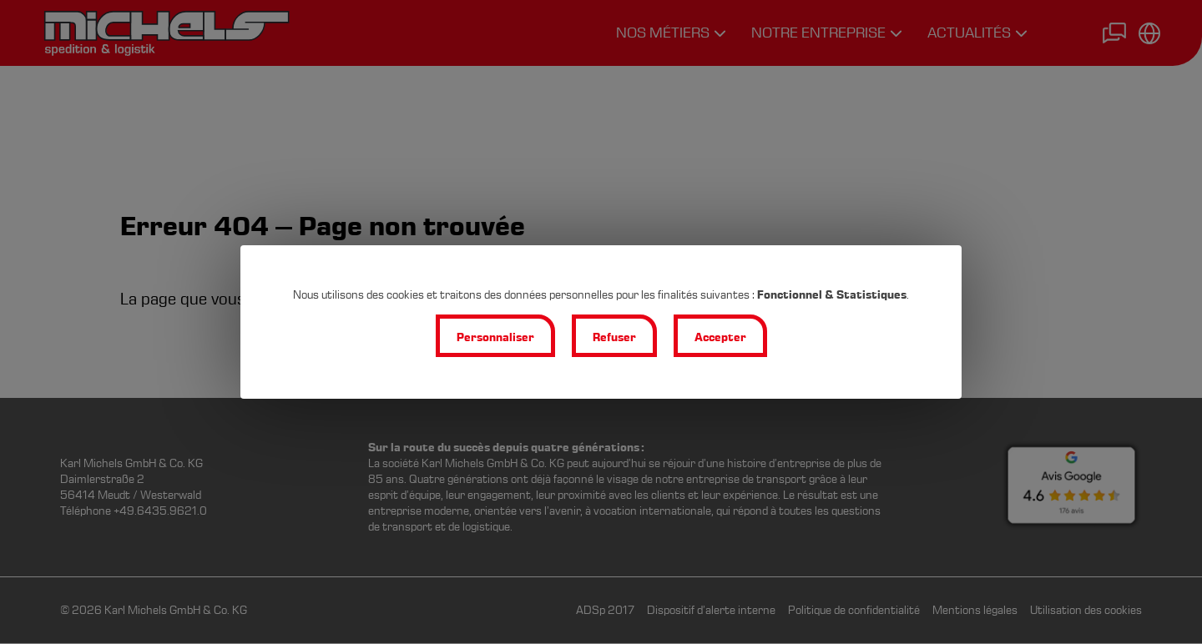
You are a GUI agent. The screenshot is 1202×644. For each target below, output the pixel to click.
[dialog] (601, 322)
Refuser (614, 337)
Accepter (720, 337)
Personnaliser (495, 337)
